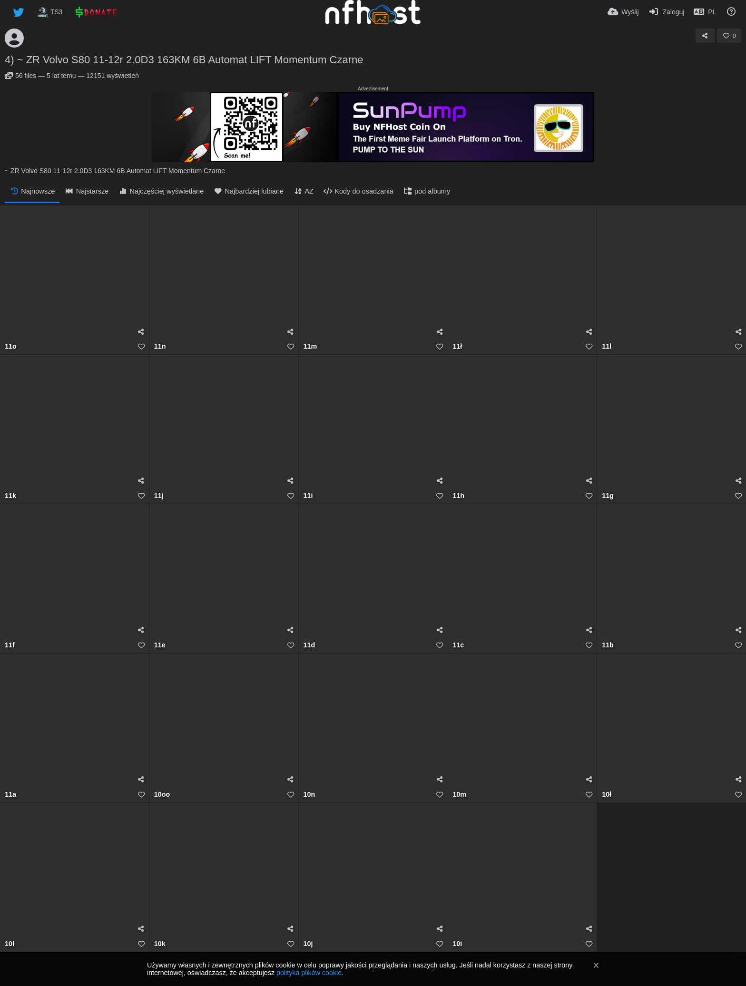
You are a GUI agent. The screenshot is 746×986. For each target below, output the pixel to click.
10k (160, 943)
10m (459, 794)
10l (9, 943)
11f (10, 645)
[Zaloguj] (666, 12)
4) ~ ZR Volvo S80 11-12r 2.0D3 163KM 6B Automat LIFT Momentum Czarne (184, 60)
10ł (606, 794)
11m (310, 346)
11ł (457, 346)
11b (608, 645)
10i (457, 943)
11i (308, 495)
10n (309, 794)
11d (309, 645)
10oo (162, 794)
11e (160, 645)
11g (608, 495)
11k (10, 495)
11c (458, 645)
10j (308, 943)
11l (606, 346)
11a (10, 794)
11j (159, 495)
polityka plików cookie (309, 972)
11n (160, 346)
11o (11, 346)
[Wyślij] (623, 12)
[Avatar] (14, 38)
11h (458, 495)
